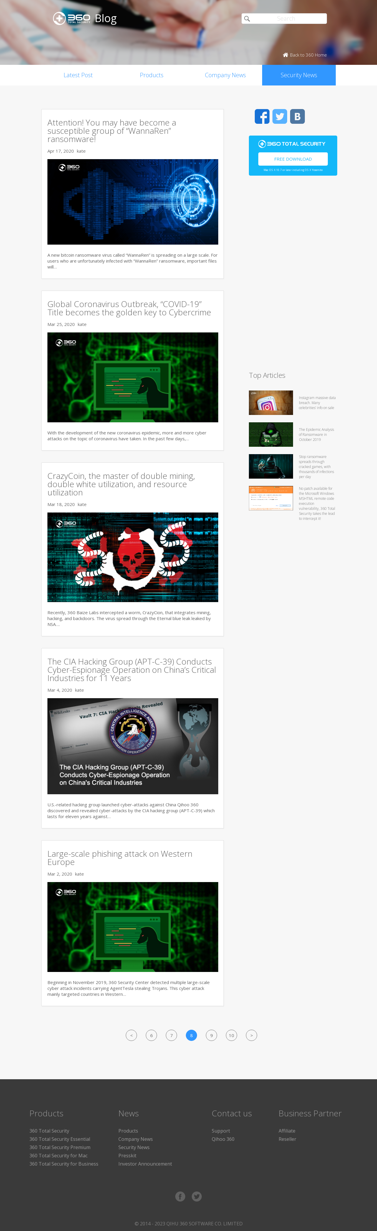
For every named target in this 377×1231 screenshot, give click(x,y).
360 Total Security (49, 1131)
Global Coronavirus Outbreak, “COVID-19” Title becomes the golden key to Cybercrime (129, 308)
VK (297, 116)
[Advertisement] (293, 275)
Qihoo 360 (223, 1139)
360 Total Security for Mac (58, 1155)
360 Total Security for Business (63, 1164)
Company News (225, 75)
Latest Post (78, 75)
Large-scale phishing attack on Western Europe (119, 857)
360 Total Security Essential (59, 1139)
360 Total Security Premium (59, 1147)
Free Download (293, 159)
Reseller (287, 1139)
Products (151, 75)
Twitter (279, 116)
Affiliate (287, 1131)
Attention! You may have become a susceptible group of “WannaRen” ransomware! (111, 130)
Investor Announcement (145, 1164)
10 (231, 1035)
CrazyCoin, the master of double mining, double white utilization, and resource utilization (121, 484)
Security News (299, 75)
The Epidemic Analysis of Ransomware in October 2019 (316, 434)
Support (221, 1131)
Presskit (127, 1155)
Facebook (262, 116)
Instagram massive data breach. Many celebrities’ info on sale (317, 402)
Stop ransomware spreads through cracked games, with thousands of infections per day (316, 466)
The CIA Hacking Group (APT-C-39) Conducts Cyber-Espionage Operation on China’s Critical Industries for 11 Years (131, 669)
